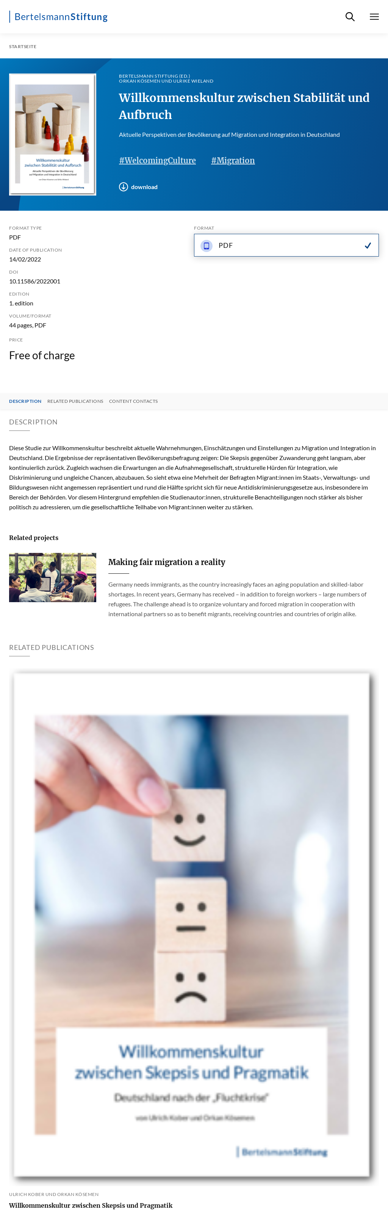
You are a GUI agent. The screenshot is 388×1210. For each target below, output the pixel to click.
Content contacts (133, 401)
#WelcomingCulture (157, 160)
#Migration (233, 160)
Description (25, 401)
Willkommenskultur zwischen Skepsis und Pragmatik (90, 1205)
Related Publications (75, 401)
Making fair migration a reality (166, 562)
